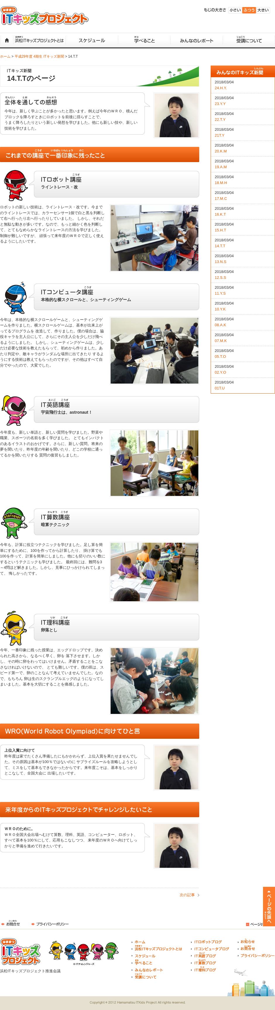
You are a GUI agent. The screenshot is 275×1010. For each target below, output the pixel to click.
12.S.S (220, 277)
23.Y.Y (220, 104)
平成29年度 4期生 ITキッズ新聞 (39, 56)
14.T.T (220, 246)
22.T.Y (220, 119)
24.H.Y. (221, 88)
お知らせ (246, 941)
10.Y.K (220, 309)
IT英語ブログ (203, 955)
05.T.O (220, 356)
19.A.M (221, 167)
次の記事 (187, 895)
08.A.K (220, 325)
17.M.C (221, 198)
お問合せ (10, 923)
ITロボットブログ (206, 941)
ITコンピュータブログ (210, 948)
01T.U (220, 388)
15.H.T (220, 230)
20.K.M (221, 151)
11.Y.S (220, 293)
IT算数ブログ (203, 962)
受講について (249, 40)
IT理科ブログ (203, 969)
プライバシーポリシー (50, 923)
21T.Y (219, 135)
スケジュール (92, 40)
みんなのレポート (196, 40)
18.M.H (221, 183)
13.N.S (220, 262)
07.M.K (221, 341)
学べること (144, 40)
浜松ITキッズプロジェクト (45, 15)
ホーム (6, 40)
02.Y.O (220, 372)
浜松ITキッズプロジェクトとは (39, 40)
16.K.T (220, 214)
